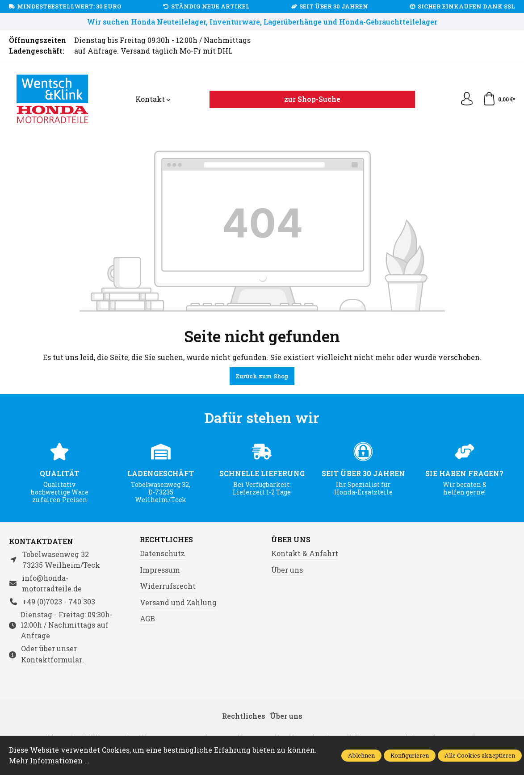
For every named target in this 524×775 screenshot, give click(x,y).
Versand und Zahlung (178, 602)
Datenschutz (162, 553)
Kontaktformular (51, 659)
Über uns (290, 539)
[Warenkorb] (498, 99)
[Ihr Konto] (467, 99)
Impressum (160, 569)
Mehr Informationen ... (49, 760)
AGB (147, 618)
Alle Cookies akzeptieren (479, 755)
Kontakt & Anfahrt (304, 553)
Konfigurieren (409, 755)
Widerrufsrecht (168, 586)
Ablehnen (361, 755)
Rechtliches (166, 539)
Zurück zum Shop (262, 376)
